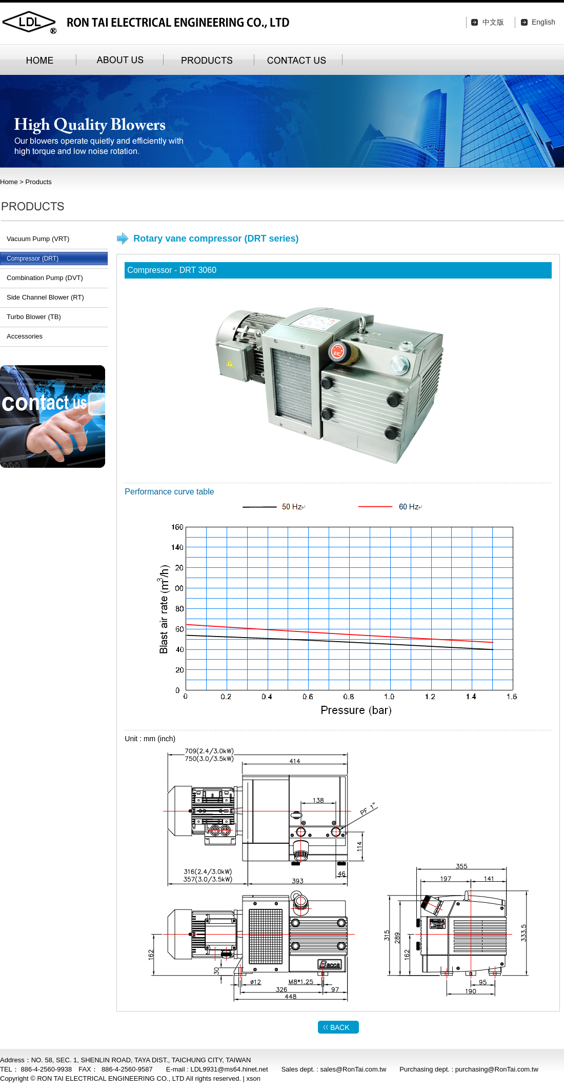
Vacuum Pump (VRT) (38, 239)
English (543, 22)
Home (9, 182)
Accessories (25, 336)
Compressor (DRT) (32, 258)
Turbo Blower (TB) (34, 317)
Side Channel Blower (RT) (45, 297)
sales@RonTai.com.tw (353, 1069)
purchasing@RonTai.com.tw (496, 1069)
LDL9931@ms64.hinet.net (229, 1069)
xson (253, 1078)
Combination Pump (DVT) (45, 278)
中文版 (493, 22)
